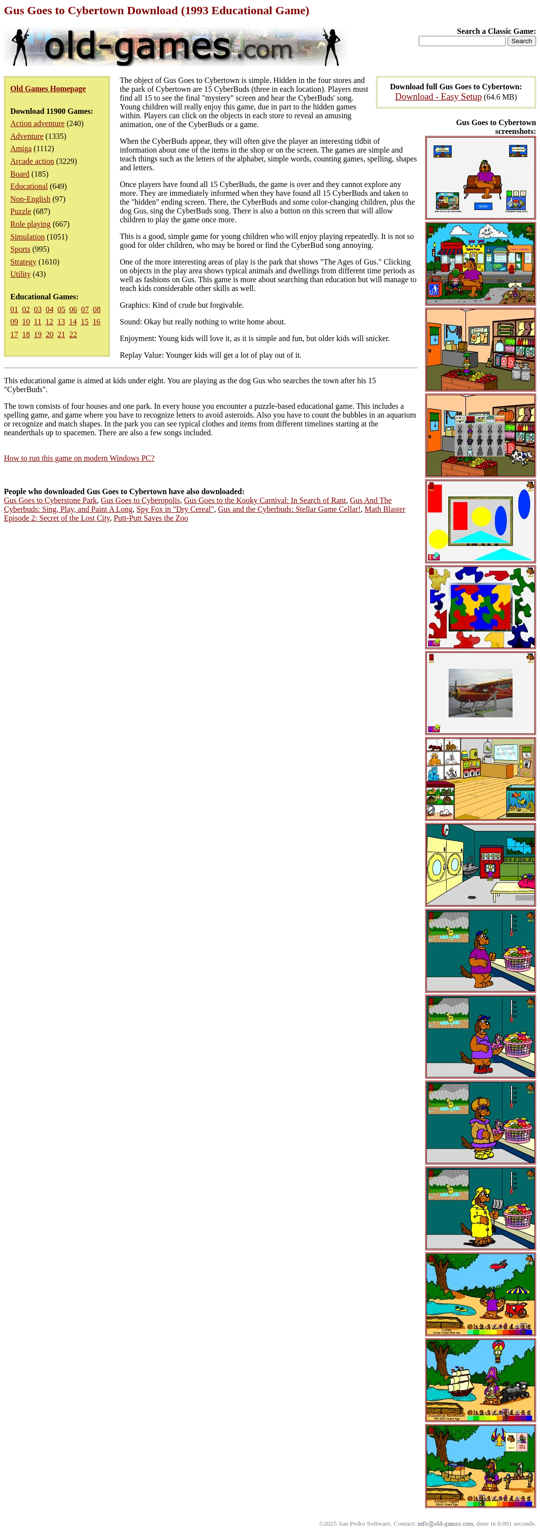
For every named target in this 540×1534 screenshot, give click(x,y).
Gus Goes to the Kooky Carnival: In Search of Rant (265, 500)
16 (96, 321)
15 (84, 321)
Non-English (30, 199)
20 (50, 334)
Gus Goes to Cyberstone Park (50, 500)
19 (38, 334)
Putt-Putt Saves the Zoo (151, 518)
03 (38, 309)
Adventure (27, 136)
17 (14, 334)
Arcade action (32, 161)
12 (49, 321)
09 (14, 321)
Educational (29, 186)
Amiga (21, 148)
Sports (20, 249)
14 (73, 321)
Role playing (30, 224)
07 (85, 309)
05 (61, 309)
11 (37, 321)
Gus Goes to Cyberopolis (140, 500)
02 (26, 309)
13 (61, 321)
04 (50, 309)
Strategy (23, 262)
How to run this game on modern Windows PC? (79, 458)
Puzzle (20, 211)
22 (73, 334)
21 (61, 334)
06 (73, 309)
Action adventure (37, 123)
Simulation (27, 237)
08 (97, 309)
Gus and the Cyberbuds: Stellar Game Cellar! (289, 509)
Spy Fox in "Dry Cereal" (175, 509)
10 (26, 321)
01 (14, 309)
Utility (20, 274)
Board (19, 174)
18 (26, 334)
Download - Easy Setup (438, 96)
